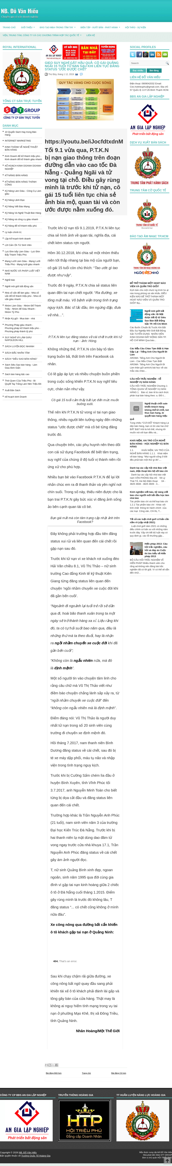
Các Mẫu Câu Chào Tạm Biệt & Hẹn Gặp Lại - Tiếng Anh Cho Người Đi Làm (149, 351)
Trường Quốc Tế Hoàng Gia (35, 1155)
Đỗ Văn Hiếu (166, 1152)
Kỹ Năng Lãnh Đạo (15, 200)
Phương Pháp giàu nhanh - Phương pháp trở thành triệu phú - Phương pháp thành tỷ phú (22, 328)
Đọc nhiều (138, 70)
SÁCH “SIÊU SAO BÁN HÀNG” (21, 359)
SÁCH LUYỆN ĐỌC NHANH (19, 346)
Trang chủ (86, 1073)
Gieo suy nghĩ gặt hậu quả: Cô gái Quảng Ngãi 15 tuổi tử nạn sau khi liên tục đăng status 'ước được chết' (82, 66)
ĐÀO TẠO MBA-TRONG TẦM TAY (59, 26)
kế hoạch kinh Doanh (16, 396)
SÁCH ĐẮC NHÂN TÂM (17, 352)
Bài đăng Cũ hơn (118, 1073)
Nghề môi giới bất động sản (19, 286)
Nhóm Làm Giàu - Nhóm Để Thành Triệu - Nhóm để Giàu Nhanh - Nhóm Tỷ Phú (23, 308)
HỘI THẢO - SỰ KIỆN (135, 27)
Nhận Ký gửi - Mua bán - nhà (20, 318)
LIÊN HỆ (90, 35)
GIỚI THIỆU (29, 26)
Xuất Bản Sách (12, 390)
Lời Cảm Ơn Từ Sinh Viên (18, 245)
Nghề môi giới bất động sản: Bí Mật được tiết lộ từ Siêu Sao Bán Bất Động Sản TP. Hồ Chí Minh (156, 317)
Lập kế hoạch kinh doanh (18, 238)
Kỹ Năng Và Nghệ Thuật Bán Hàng (23, 213)
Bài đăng (154, 70)
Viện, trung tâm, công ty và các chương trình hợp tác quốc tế (43, 34)
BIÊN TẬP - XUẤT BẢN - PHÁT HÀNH (101, 26)
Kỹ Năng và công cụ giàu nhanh (21, 219)
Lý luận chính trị (13, 232)
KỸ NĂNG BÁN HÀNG (16, 175)
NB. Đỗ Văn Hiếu (19, 11)
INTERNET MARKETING (18, 140)
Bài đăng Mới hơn (53, 1073)
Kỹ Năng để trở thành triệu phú (21, 225)
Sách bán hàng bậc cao (17, 374)
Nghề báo (10, 280)
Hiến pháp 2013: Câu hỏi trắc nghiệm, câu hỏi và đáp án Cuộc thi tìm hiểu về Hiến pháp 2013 (156, 550)
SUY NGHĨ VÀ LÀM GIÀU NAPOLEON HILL (18, 338)
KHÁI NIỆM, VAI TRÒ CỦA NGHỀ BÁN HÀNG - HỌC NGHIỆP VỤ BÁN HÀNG (149, 443)
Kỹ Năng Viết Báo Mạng (17, 206)
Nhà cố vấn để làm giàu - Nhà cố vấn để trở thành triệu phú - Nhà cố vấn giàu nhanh (23, 296)
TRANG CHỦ (9, 27)
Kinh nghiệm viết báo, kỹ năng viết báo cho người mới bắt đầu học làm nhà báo (149, 495)
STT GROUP (166, 1155)
